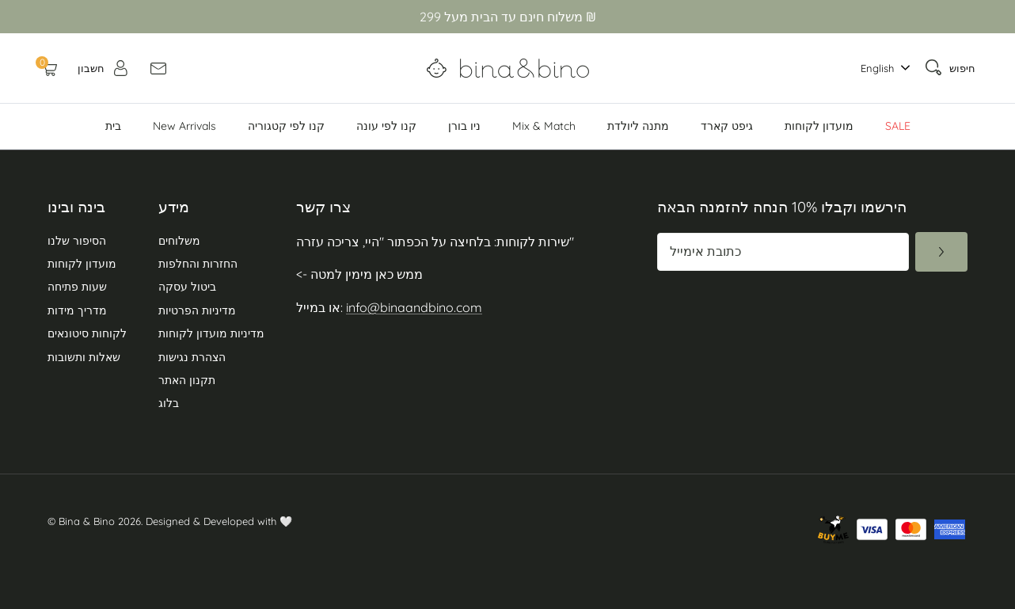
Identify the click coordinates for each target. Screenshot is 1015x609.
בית (113, 126)
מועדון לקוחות (819, 126)
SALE (897, 126)
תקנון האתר (186, 380)
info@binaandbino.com (414, 307)
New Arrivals (184, 126)
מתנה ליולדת (638, 126)
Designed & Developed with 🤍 (219, 521)
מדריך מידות (77, 310)
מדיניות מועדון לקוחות (211, 333)
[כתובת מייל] (783, 252)
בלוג (168, 403)
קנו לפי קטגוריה (286, 126)
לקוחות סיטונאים (87, 333)
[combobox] (881, 68)
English (877, 68)
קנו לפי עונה (386, 126)
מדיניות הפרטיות (197, 310)
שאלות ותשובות (84, 357)
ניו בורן (464, 126)
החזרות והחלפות (198, 264)
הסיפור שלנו (77, 241)
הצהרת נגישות (192, 357)
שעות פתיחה (77, 287)
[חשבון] (104, 68)
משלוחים (179, 241)
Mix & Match (544, 126)
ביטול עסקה (187, 287)
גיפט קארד (727, 126)
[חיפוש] (949, 68)
